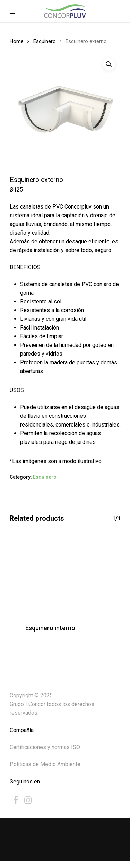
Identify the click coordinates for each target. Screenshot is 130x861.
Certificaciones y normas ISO (45, 747)
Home (17, 41)
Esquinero (44, 41)
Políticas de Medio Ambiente (45, 764)
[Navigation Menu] (13, 11)
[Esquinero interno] (50, 574)
